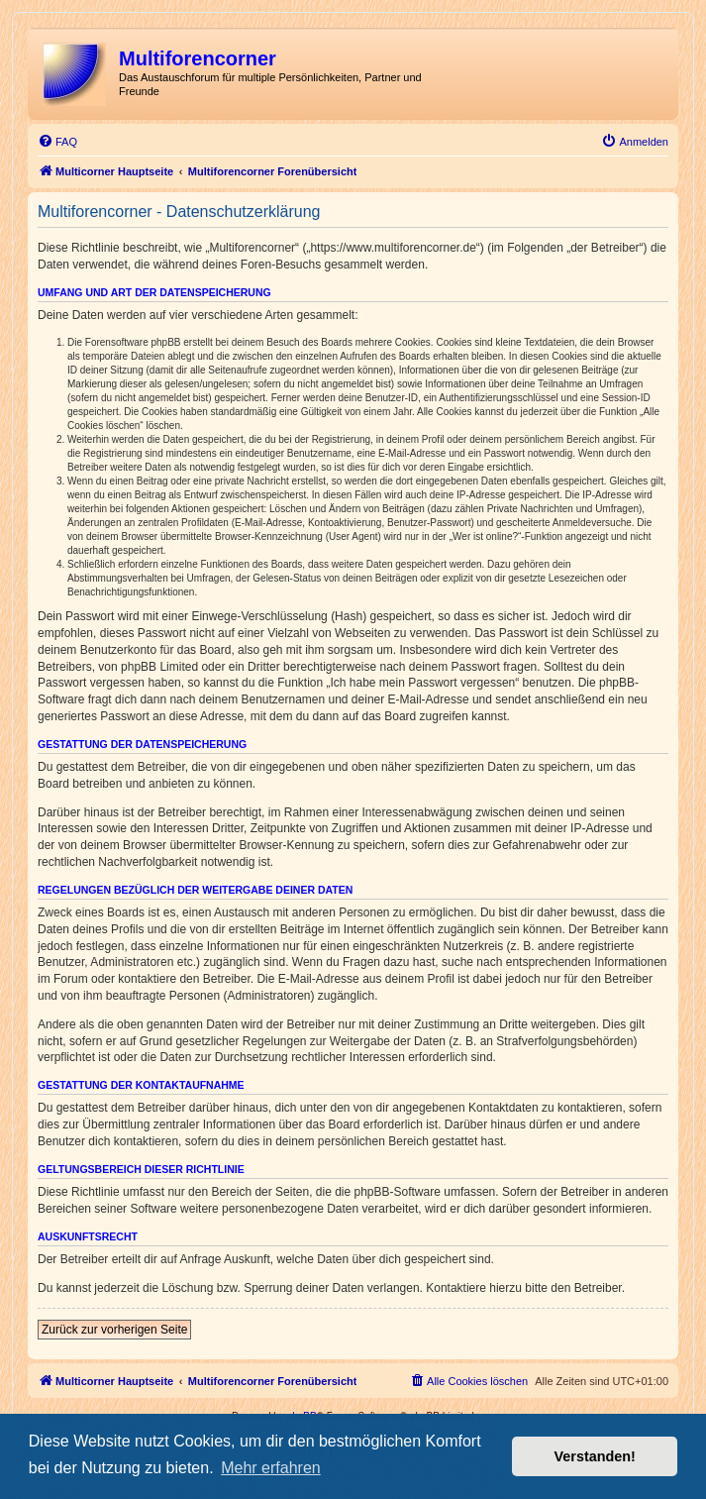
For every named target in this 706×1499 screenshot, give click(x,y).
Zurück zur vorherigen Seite (114, 1330)
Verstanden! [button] (595, 1456)
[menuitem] (57, 142)
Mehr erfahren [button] (271, 1467)
